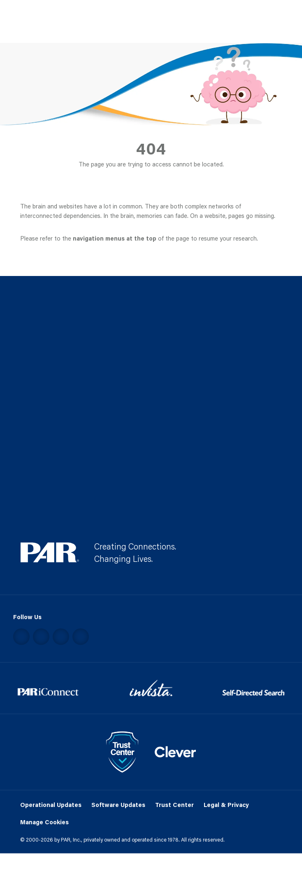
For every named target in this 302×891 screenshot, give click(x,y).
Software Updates (118, 804)
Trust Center (174, 804)
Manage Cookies (44, 822)
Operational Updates (50, 804)
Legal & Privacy (226, 804)
